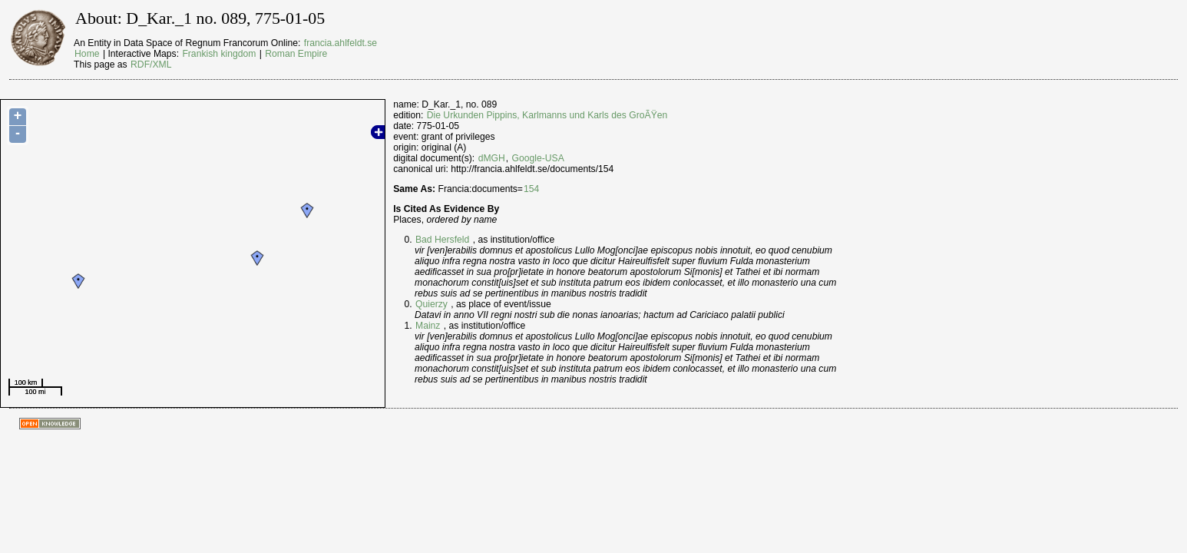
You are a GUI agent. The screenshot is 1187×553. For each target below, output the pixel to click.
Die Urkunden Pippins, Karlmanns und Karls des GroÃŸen (547, 115)
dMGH (491, 158)
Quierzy (431, 304)
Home (86, 53)
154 (531, 189)
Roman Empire (296, 53)
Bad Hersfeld (442, 239)
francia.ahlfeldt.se (340, 43)
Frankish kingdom (219, 53)
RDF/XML (151, 64)
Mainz (427, 325)
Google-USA (538, 158)
